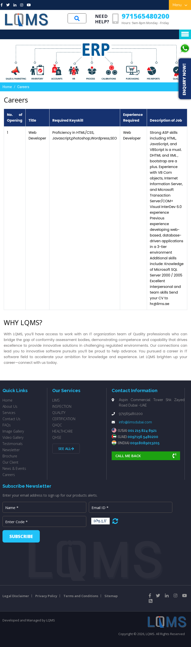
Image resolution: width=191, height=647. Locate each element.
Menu (180, 5)
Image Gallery (13, 431)
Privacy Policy (46, 595)
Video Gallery (12, 437)
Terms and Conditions (80, 595)
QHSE (56, 437)
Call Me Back (146, 455)
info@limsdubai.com (135, 422)
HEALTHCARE (62, 431)
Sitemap (111, 595)
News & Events (14, 468)
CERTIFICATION (63, 418)
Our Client (10, 462)
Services (8, 412)
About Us (9, 406)
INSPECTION (61, 406)
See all (66, 448)
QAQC (57, 425)
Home (7, 87)
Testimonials (12, 443)
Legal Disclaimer (15, 595)
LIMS (56, 400)
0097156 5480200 (143, 437)
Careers (8, 474)
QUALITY (58, 412)
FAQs (6, 425)
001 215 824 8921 (142, 431)
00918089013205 (144, 443)
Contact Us (11, 418)
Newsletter (11, 449)
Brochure (9, 456)
